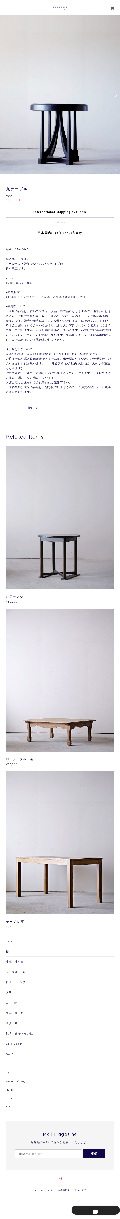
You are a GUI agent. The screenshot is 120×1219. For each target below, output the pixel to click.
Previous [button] (4, 94)
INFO (9, 1090)
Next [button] (115, 94)
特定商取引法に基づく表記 (72, 1190)
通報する (33, 407)
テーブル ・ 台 (16, 972)
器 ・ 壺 (11, 1002)
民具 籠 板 (15, 1013)
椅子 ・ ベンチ (16, 982)
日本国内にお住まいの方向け (60, 233)
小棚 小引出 (15, 961)
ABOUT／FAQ (16, 1081)
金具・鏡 (12, 1023)
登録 (94, 1153)
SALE (9, 1054)
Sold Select (14, 1043)
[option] (60, 94)
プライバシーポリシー (45, 1190)
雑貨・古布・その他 (19, 1033)
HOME (10, 1072)
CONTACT (13, 1098)
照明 (9, 992)
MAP (9, 1107)
